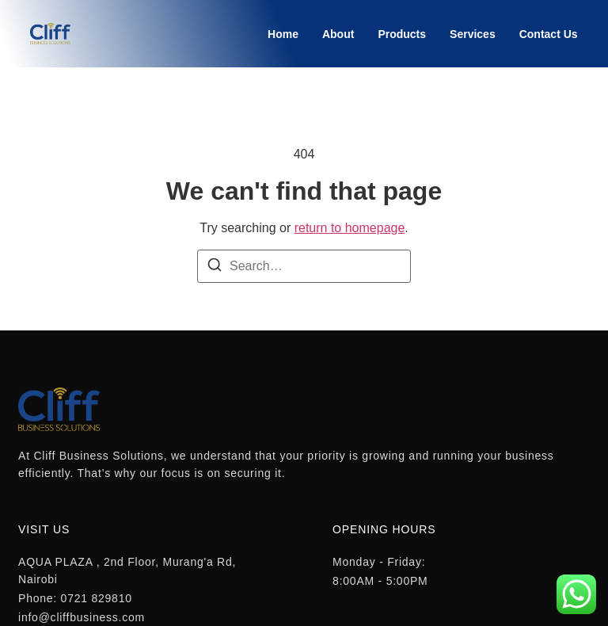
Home (283, 34)
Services (473, 34)
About (338, 34)
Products (402, 34)
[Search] (214, 267)
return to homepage (349, 228)
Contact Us (548, 34)
